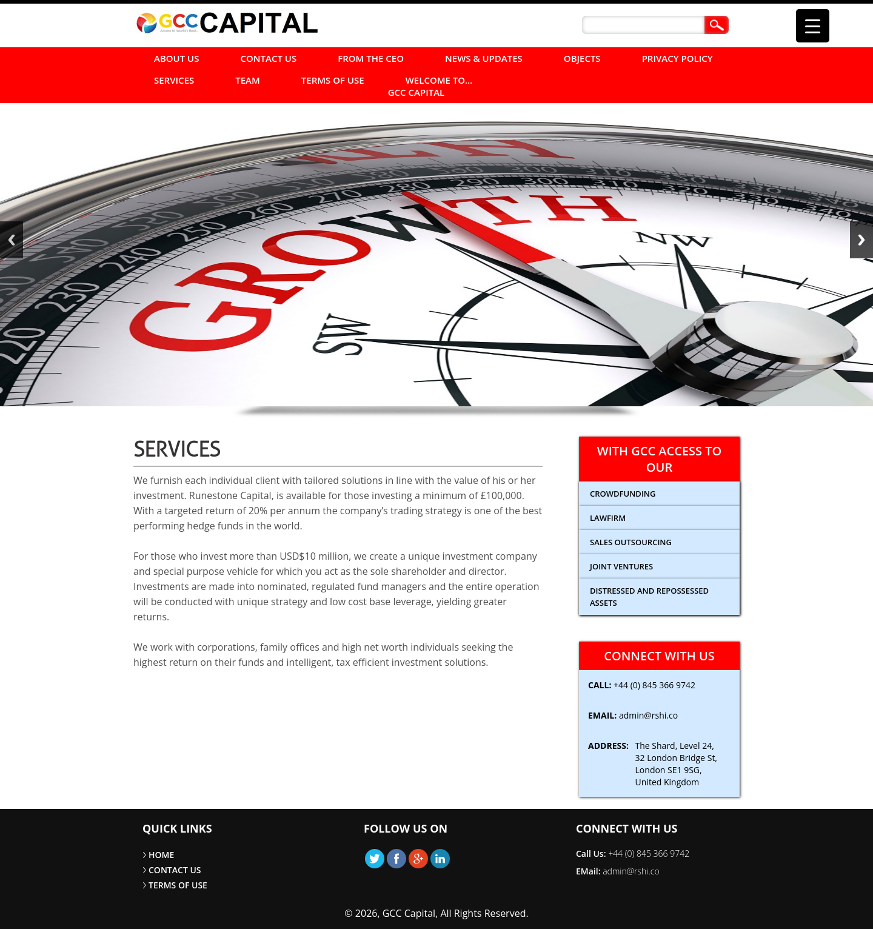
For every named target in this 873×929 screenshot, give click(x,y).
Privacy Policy (677, 58)
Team (247, 80)
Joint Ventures (621, 566)
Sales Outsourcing (631, 542)
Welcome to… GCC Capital (430, 86)
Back (11, 239)
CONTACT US (269, 58)
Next (861, 239)
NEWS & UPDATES (484, 58)
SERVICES (174, 80)
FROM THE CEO (371, 58)
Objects (582, 58)
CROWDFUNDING (622, 493)
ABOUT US (176, 58)
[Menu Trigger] (812, 25)
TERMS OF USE (332, 80)
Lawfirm (608, 517)
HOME (161, 854)
